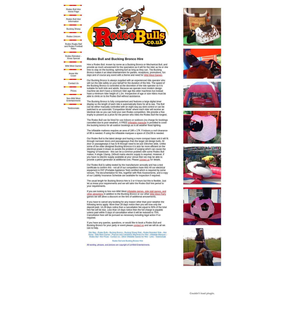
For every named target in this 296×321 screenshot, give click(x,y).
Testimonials (73, 108)
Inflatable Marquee (158, 235)
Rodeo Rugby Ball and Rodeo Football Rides (73, 46)
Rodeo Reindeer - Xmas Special (73, 57)
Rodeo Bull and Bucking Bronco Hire (127, 241)
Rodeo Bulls (103, 233)
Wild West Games (73, 66)
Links (152, 237)
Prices (73, 91)
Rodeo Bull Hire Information (73, 20)
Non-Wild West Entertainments (73, 99)
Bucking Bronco (116, 233)
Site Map (92, 233)
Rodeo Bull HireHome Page (73, 10)
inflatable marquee (137, 122)
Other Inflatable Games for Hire (135, 237)
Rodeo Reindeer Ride (152, 233)
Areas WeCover (73, 74)
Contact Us (73, 83)
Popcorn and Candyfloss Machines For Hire (130, 235)
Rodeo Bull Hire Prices (99, 237)
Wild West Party (158, 194)
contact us (144, 159)
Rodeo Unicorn (73, 36)
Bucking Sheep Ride (133, 233)
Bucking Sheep (73, 29)
